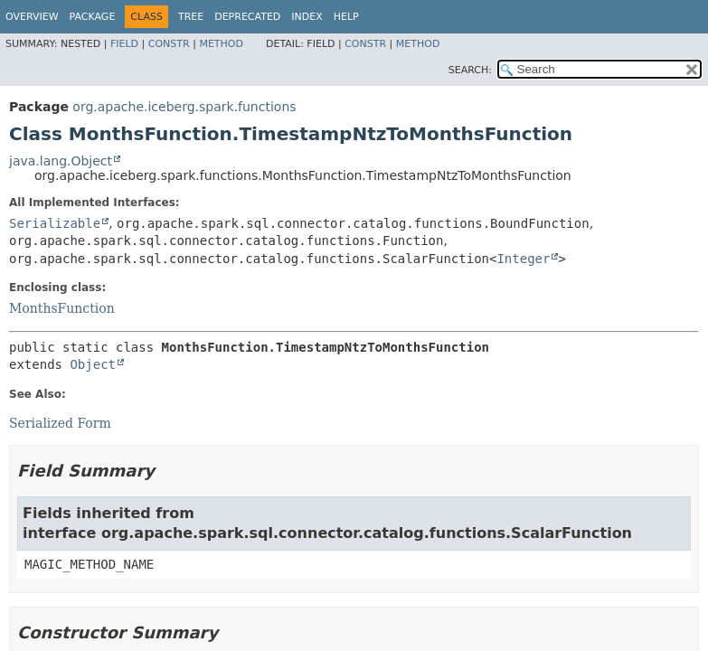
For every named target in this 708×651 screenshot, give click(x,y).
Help (346, 17)
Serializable (54, 223)
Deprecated (247, 17)
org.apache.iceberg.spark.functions (184, 106)
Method (221, 44)
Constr (169, 44)
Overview (32, 17)
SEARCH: (470, 70)
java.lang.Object (60, 161)
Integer (523, 258)
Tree (190, 17)
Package (93, 17)
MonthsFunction (62, 308)
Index (306, 17)
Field (124, 44)
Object (93, 364)
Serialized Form (60, 423)
